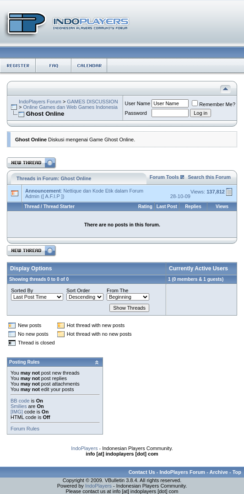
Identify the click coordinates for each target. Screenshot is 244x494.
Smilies (19, 406)
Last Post (167, 206)
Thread (31, 206)
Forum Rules (25, 428)
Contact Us (142, 472)
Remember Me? (213, 104)
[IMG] (17, 411)
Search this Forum (209, 177)
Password (136, 113)
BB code (20, 400)
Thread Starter (59, 206)
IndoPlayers (84, 448)
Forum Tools (164, 177)
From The (117, 290)
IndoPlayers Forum (40, 101)
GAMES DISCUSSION (92, 101)
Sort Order (78, 290)
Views (222, 206)
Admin (32, 196)
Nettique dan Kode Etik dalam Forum (103, 190)
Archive (219, 472)
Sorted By (22, 290)
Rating (145, 206)
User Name (138, 103)
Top (237, 472)
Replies (193, 206)
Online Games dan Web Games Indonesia (70, 107)
